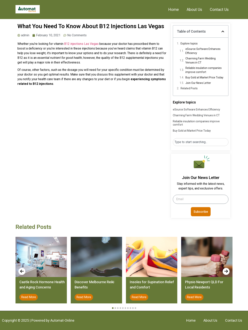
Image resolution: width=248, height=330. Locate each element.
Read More (28, 297)
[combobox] (200, 142)
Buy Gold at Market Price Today (204, 77)
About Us (194, 9)
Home (173, 9)
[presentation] (21, 271)
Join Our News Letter (198, 82)
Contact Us (219, 9)
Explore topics (189, 43)
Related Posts (189, 88)
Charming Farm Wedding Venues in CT (200, 60)
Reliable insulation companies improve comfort (203, 70)
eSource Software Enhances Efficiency (202, 51)
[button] (222, 31)
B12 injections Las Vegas (81, 44)
